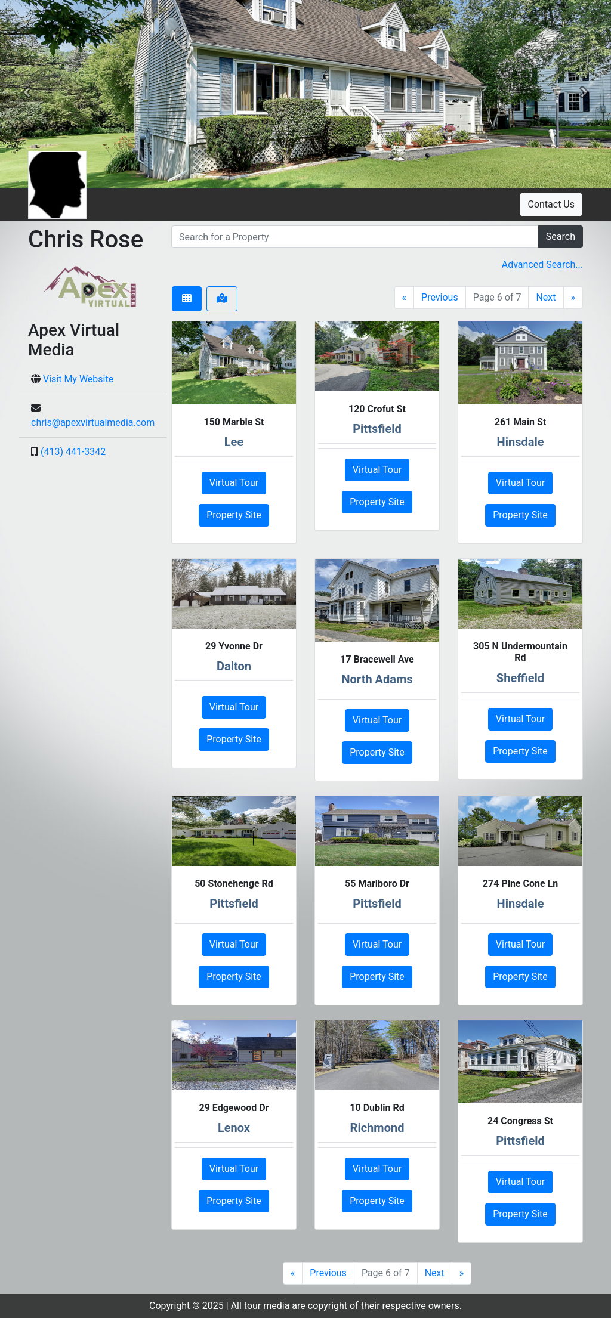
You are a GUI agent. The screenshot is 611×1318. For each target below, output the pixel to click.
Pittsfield (377, 429)
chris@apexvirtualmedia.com (93, 422)
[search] (355, 236)
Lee (233, 442)
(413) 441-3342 (73, 451)
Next (546, 297)
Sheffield (520, 678)
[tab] (187, 298)
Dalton (234, 666)
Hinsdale (520, 442)
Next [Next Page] (435, 1273)
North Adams (376, 679)
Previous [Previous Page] (439, 297)
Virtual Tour (233, 482)
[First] (404, 297)
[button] (27, 95)
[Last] (573, 297)
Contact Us (551, 204)
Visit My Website (78, 379)
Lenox (234, 1128)
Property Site (233, 515)
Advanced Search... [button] (542, 264)
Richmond (377, 1128)
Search (560, 236)
